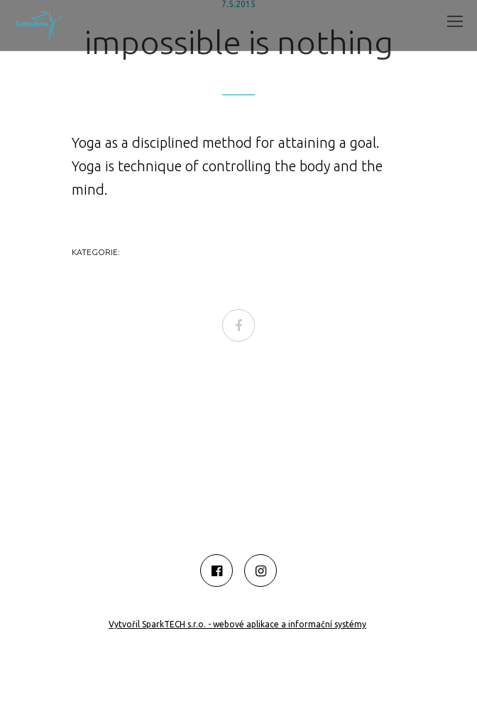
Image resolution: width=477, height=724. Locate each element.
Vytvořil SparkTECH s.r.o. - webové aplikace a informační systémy (237, 624)
